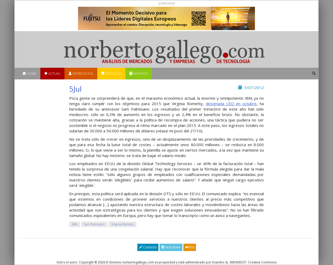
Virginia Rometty (122, 224)
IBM (74, 224)
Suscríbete (171, 247)
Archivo (138, 73)
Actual (52, 73)
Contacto (148, 247)
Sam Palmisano (94, 224)
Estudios (111, 73)
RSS (189, 247)
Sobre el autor (67, 262)
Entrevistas (80, 73)
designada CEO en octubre (231, 103)
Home (29, 73)
